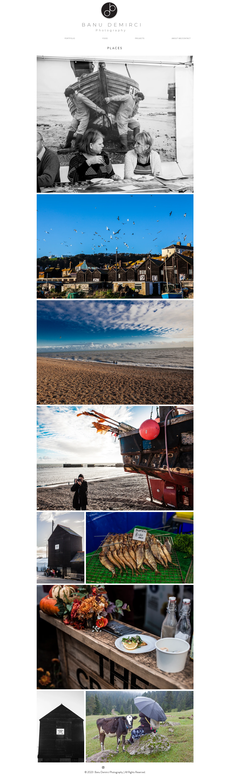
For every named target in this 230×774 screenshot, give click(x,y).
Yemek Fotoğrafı (147, 30)
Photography (111, 30)
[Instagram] (103, 767)
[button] (128, 38)
